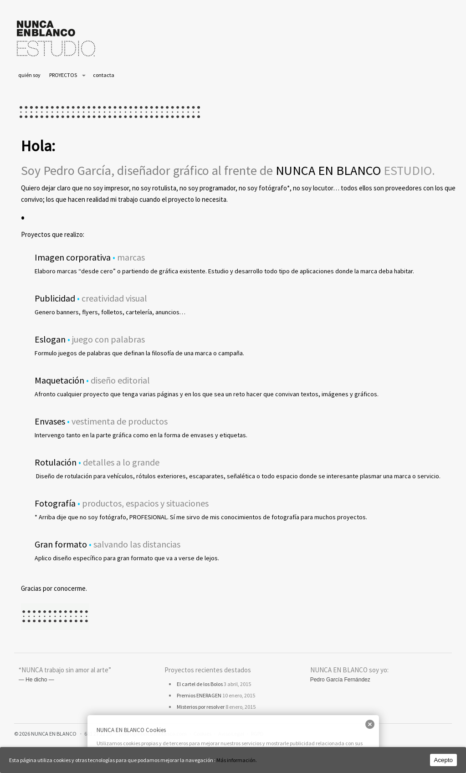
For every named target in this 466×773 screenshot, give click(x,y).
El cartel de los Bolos (200, 684)
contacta (103, 75)
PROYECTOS (63, 75)
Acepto (443, 760)
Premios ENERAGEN (199, 695)
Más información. (236, 760)
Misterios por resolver (201, 706)
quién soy (29, 75)
